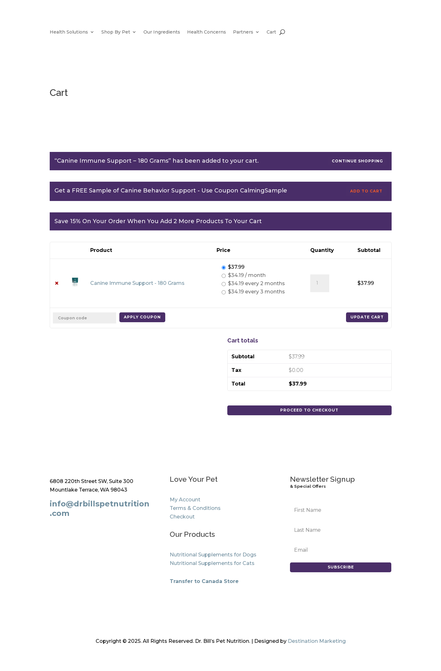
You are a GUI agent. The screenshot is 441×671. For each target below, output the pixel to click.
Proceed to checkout (309, 410)
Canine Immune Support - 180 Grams (137, 283)
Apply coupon (142, 317)
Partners (243, 32)
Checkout (182, 517)
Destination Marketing (317, 641)
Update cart (367, 317)
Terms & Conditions (195, 508)
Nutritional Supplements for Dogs (213, 555)
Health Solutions (69, 32)
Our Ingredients (161, 32)
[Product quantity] (319, 283)
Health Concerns (206, 32)
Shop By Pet (115, 32)
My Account (185, 500)
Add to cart (366, 191)
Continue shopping (357, 161)
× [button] (56, 283)
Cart (271, 32)
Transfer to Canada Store (204, 581)
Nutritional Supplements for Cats (212, 563)
